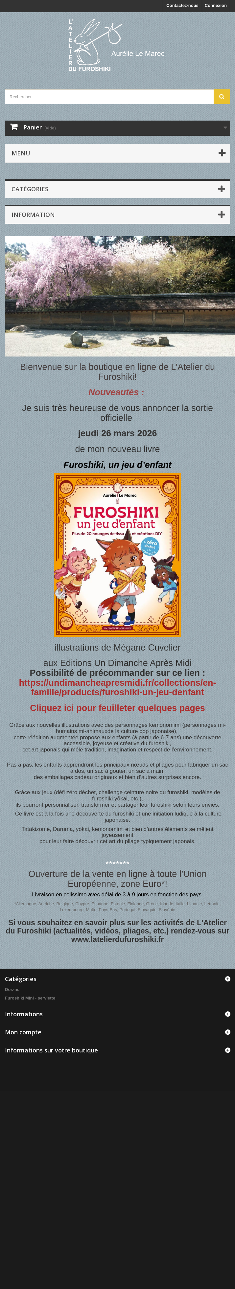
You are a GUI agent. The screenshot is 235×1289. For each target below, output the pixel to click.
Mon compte (23, 1032)
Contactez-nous (182, 5)
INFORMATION (33, 215)
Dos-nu (12, 989)
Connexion (216, 5)
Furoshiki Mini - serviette (30, 998)
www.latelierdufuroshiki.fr (117, 939)
